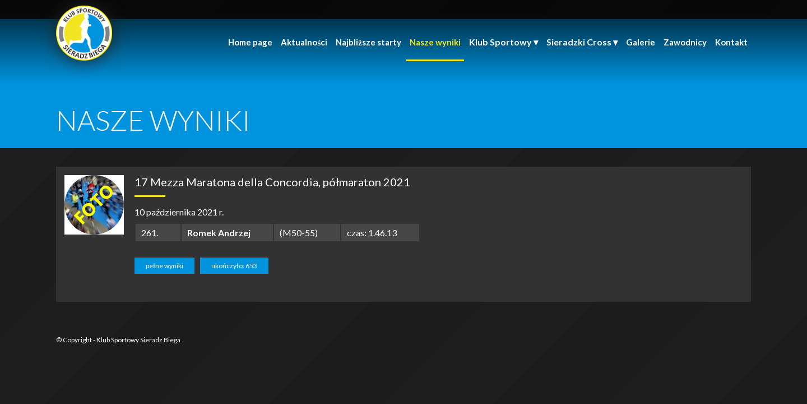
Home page (250, 42)
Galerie (640, 42)
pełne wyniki (164, 265)
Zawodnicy (685, 42)
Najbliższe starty (368, 42)
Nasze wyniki (435, 42)
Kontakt (731, 42)
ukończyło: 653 (234, 265)
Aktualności (304, 42)
